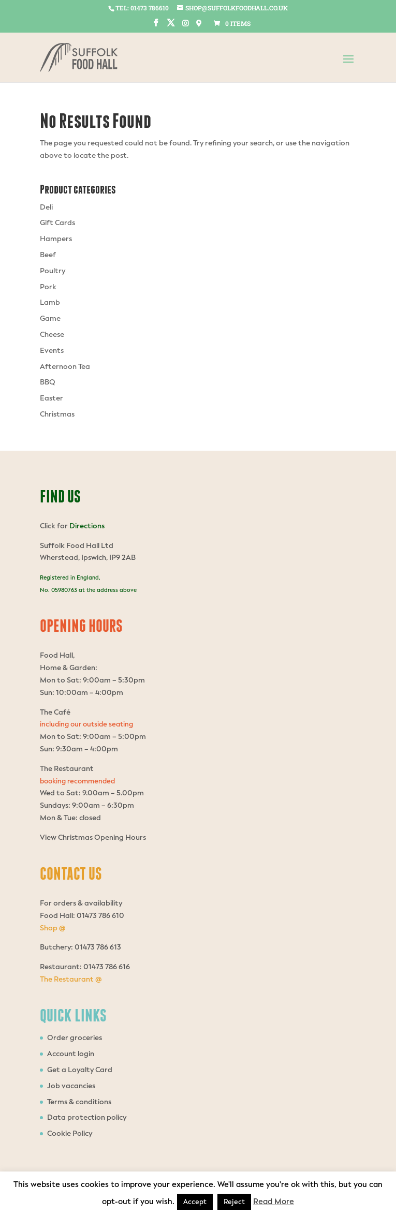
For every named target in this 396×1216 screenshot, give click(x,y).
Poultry (52, 271)
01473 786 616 (106, 967)
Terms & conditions (79, 1102)
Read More (273, 1201)
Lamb (50, 302)
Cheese (52, 334)
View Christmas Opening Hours (93, 837)
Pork (48, 287)
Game (50, 318)
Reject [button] (234, 1201)
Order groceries (74, 1038)
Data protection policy (86, 1117)
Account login (70, 1054)
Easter (51, 398)
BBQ (47, 382)
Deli (46, 207)
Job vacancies (71, 1086)
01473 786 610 (99, 916)
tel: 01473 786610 (142, 8)
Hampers (56, 239)
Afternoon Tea (65, 367)
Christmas (57, 414)
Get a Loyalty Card (79, 1070)
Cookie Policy (69, 1133)
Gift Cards (57, 223)
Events (52, 350)
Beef (48, 255)
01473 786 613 (98, 947)
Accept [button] (195, 1201)
